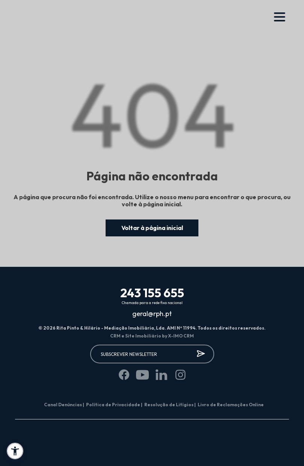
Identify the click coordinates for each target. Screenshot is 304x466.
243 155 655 (152, 292)
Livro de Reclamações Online (231, 404)
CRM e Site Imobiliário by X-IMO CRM (152, 336)
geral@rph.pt (152, 314)
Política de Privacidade (114, 404)
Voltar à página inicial (152, 227)
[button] (15, 450)
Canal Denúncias (64, 404)
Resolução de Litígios (170, 404)
